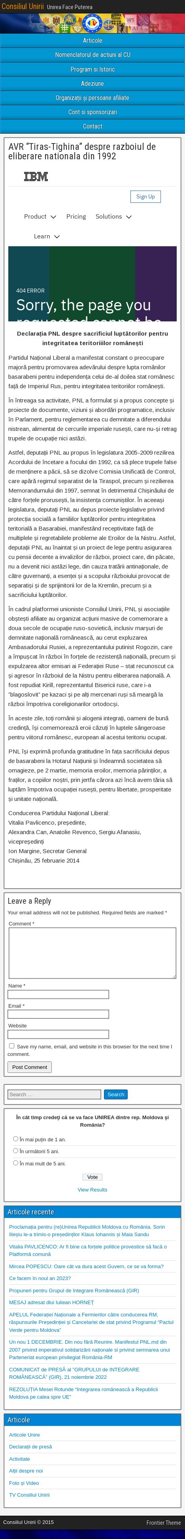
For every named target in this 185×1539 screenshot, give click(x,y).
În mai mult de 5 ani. (43, 1173)
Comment (21, 924)
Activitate (19, 1468)
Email (16, 1015)
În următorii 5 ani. (39, 1161)
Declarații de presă (30, 1456)
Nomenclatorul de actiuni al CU (92, 55)
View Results (93, 1199)
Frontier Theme (164, 1532)
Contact (92, 126)
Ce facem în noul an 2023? (40, 1288)
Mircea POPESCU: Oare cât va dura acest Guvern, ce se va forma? (86, 1276)
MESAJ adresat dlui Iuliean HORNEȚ (51, 1312)
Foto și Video (24, 1493)
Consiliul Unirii (23, 6)
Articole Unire (24, 1444)
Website (17, 1035)
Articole (92, 40)
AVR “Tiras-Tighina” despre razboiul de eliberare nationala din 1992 (82, 151)
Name (16, 995)
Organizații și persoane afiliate (92, 98)
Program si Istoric (92, 69)
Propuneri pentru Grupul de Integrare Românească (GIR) (74, 1300)
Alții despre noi (26, 1480)
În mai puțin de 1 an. (43, 1149)
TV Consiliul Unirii (29, 1504)
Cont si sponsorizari (92, 112)
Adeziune (92, 83)
